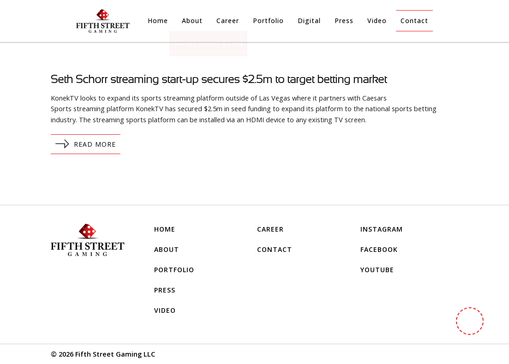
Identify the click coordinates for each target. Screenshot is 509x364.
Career (227, 20)
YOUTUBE (377, 269)
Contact (414, 20)
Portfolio (268, 20)
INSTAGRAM (381, 229)
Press (344, 20)
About (192, 20)
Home (158, 20)
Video (377, 20)
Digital (309, 20)
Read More (85, 144)
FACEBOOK (379, 249)
